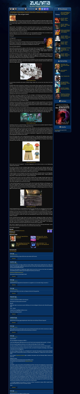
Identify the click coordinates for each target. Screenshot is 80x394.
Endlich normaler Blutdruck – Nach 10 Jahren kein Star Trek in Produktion (62, 32)
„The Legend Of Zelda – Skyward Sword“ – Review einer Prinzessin (62, 84)
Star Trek (27, 12)
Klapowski (12, 230)
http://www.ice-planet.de (20, 355)
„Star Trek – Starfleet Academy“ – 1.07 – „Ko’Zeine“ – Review (61, 44)
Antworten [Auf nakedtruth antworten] (14, 322)
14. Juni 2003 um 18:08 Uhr (13, 263)
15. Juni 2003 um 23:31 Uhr (13, 318)
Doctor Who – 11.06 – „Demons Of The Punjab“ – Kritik (62, 66)
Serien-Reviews (21, 12)
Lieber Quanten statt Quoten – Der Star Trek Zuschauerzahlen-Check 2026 (62, 50)
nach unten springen (13, 251)
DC (42, 12)
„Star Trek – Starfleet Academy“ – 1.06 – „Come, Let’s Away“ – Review (62, 56)
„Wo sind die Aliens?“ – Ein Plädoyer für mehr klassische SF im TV (39, 245)
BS (47, 9)
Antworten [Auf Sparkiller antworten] (14, 276)
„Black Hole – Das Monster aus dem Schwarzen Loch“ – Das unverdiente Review (62, 96)
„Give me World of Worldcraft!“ (61, 72)
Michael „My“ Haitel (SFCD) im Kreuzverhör (19, 238)
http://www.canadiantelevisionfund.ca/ (16, 272)
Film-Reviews (13, 12)
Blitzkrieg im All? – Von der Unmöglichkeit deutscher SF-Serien (39, 238)
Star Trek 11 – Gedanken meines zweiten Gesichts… (62, 90)
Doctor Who (32, 12)
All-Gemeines (22, 230)
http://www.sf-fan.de (28, 361)
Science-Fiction (12, 233)
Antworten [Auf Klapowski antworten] (14, 314)
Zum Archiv (57, 130)
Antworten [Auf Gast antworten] (14, 258)
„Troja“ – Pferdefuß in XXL (62, 78)
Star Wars (38, 12)
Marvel (45, 12)
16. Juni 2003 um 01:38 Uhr (13, 327)
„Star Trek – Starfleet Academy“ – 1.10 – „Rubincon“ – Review (61, 20)
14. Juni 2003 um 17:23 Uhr (13, 254)
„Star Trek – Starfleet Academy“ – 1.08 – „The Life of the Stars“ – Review (62, 38)
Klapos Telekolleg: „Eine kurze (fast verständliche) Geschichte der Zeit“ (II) (19, 245)
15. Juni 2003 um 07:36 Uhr (13, 289)
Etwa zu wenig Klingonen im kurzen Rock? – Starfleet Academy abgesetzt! (62, 14)
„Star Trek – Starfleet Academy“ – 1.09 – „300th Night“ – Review (62, 26)
